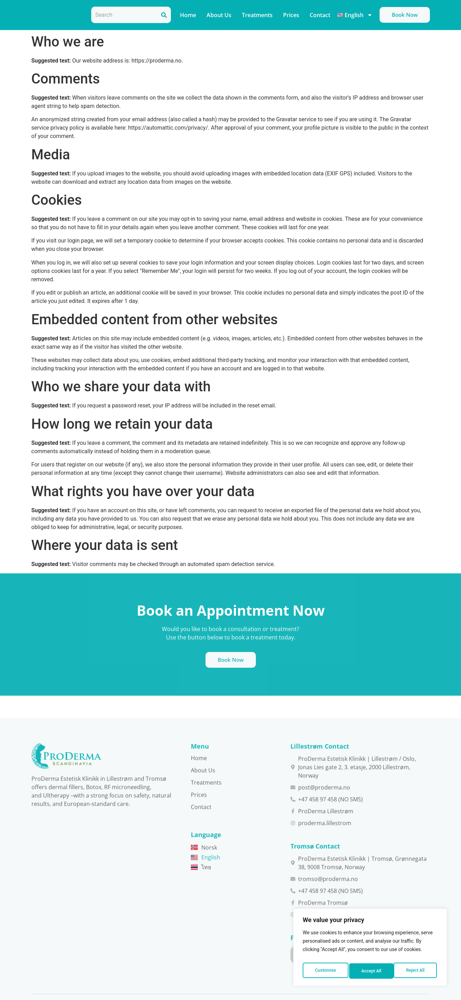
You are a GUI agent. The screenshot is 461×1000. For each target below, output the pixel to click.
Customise (325, 971)
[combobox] (124, 15)
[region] (370, 949)
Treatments (257, 15)
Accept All (416, 971)
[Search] (164, 15)
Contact (320, 15)
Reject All (370, 971)
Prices (291, 15)
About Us (219, 15)
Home (188, 15)
